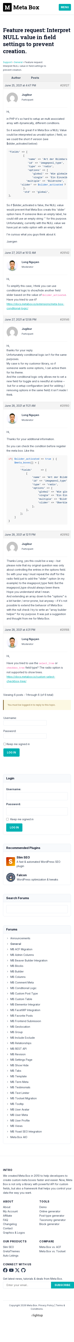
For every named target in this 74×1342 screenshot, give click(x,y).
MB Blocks (14, 965)
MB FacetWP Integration (23, 1010)
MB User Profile (18, 1120)
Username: (10, 718)
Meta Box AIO (16, 1137)
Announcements (18, 938)
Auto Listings (10, 1255)
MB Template (16, 1076)
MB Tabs (13, 1070)
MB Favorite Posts (19, 1015)
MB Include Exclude (20, 1037)
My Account (10, 1211)
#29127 (64, 85)
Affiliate (7, 1215)
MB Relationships (18, 1043)
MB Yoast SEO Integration (24, 1131)
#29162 (64, 534)
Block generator (49, 1224)
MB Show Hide (17, 1065)
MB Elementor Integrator (23, 1004)
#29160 (64, 405)
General (18, 62)
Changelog (10, 1224)
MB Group (14, 1032)
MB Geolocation (18, 1026)
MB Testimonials (18, 1087)
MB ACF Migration (19, 949)
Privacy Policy (46, 1305)
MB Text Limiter (17, 1092)
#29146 (64, 319)
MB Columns (16, 976)
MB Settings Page (19, 1059)
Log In (11, 752)
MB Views (14, 1125)
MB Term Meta (17, 1081)
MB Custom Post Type (22, 993)
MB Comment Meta (20, 982)
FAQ (5, 1219)
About (6, 1207)
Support (7, 62)
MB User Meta (17, 1114)
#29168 (64, 629)
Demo (43, 1207)
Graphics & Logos (14, 1232)
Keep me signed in (18, 744)
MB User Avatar (17, 1109)
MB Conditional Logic (21, 988)
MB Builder (15, 971)
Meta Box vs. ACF (50, 1247)
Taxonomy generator (52, 1219)
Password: (9, 731)
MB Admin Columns (20, 954)
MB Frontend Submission (23, 1021)
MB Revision (16, 1054)
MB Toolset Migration (21, 1098)
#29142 (64, 252)
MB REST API (16, 1048)
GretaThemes (11, 1251)
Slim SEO (8, 1247)
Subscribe (62, 1285)
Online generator (49, 1211)
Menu (65, 7)
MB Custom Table (19, 999)
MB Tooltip (15, 1103)
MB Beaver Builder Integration (26, 960)
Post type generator (51, 1215)
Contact (8, 1228)
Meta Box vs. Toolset (52, 1251)
